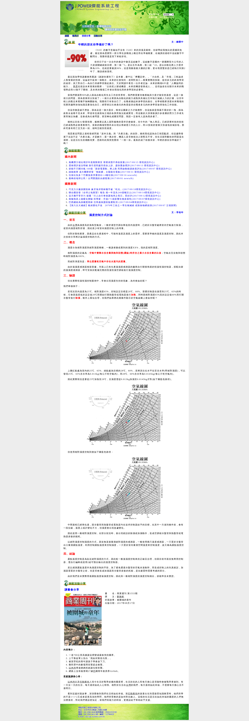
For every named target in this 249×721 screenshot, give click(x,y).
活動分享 (98, 36)
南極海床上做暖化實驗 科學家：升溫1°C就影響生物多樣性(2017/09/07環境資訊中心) (115, 199)
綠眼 (67, 36)
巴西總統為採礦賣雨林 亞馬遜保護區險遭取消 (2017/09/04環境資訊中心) (108, 202)
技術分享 (86, 36)
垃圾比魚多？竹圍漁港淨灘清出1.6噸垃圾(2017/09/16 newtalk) (103, 175)
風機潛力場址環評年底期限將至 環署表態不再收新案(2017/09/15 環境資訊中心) (112, 162)
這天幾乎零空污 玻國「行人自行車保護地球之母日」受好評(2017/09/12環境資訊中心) (115, 196)
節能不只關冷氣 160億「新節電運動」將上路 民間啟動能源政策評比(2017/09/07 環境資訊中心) (120, 169)
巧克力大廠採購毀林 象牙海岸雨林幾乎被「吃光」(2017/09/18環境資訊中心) (110, 189)
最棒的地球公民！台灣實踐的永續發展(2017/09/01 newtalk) (101, 178)
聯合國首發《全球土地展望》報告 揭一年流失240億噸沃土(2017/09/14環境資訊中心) (114, 192)
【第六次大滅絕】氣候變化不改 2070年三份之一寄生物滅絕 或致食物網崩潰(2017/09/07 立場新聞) (123, 205)
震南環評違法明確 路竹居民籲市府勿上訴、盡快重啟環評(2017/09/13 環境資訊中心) (114, 165)
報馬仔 (75, 36)
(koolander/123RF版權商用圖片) (76, 70)
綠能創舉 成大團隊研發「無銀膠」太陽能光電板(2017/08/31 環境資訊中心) (109, 172)
